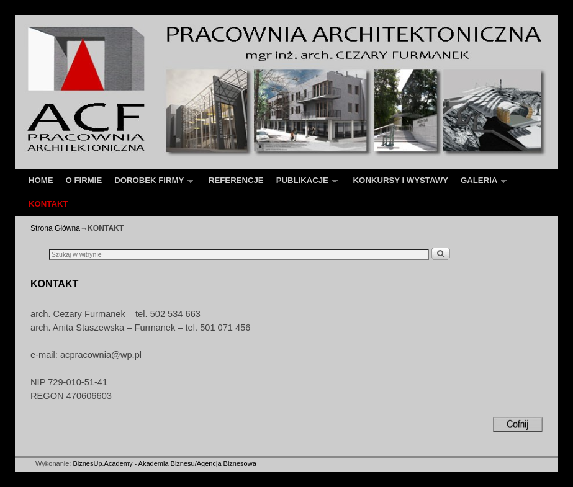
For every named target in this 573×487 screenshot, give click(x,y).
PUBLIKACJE (304, 184)
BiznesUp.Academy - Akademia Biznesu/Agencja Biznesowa (164, 463)
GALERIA (480, 184)
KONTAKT (48, 203)
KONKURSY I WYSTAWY (400, 180)
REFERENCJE (236, 180)
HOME (41, 180)
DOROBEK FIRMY (150, 184)
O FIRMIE (84, 180)
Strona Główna (55, 228)
